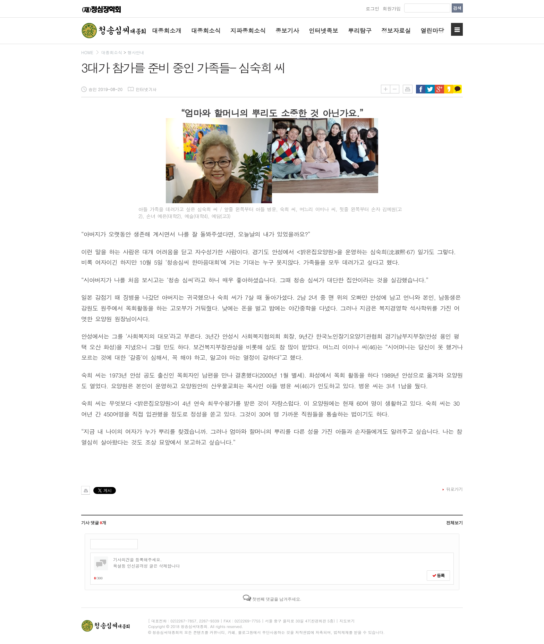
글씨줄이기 (394, 89)
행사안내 (135, 52)
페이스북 (420, 89)
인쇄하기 (408, 89)
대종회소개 (166, 30)
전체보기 (454, 522)
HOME (87, 52)
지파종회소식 (248, 30)
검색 (457, 8)
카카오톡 (458, 89)
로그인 (372, 8)
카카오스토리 (448, 89)
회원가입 (392, 8)
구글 (439, 89)
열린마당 (432, 30)
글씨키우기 (385, 89)
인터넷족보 (323, 30)
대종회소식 (206, 30)
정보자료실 (396, 30)
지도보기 (347, 621)
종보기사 (287, 30)
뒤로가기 (454, 489)
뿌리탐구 (360, 30)
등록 (438, 575)
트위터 (430, 89)
